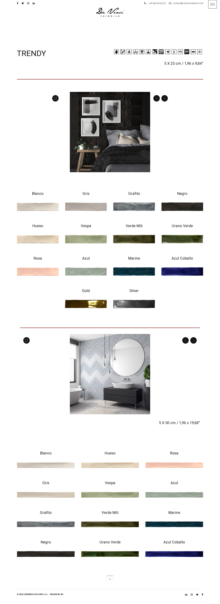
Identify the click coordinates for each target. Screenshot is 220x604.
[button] (212, 4)
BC (62, 596)
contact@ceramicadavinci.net (186, 3)
